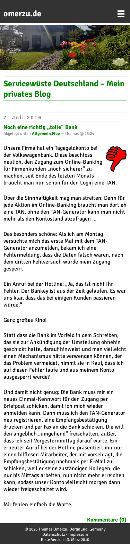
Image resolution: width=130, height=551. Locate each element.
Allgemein (41, 133)
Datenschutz (53, 534)
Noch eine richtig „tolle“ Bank (40, 127)
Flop (56, 133)
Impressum (78, 534)
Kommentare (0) (107, 519)
